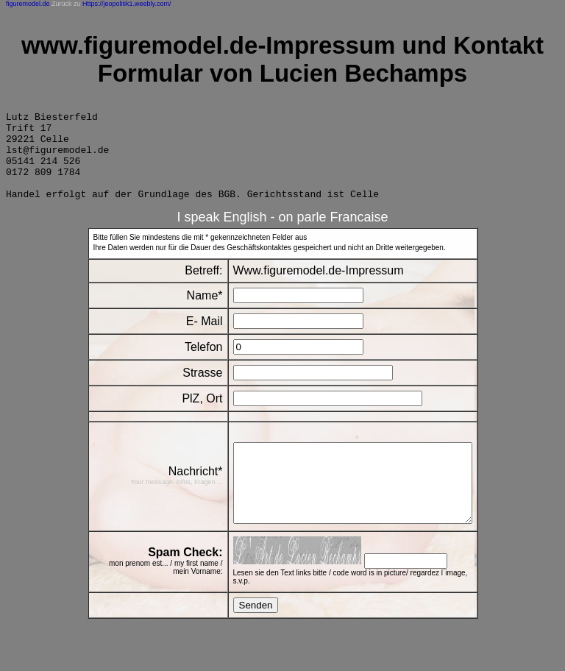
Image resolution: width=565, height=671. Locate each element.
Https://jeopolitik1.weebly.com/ (126, 3)
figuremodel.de (28, 3)
